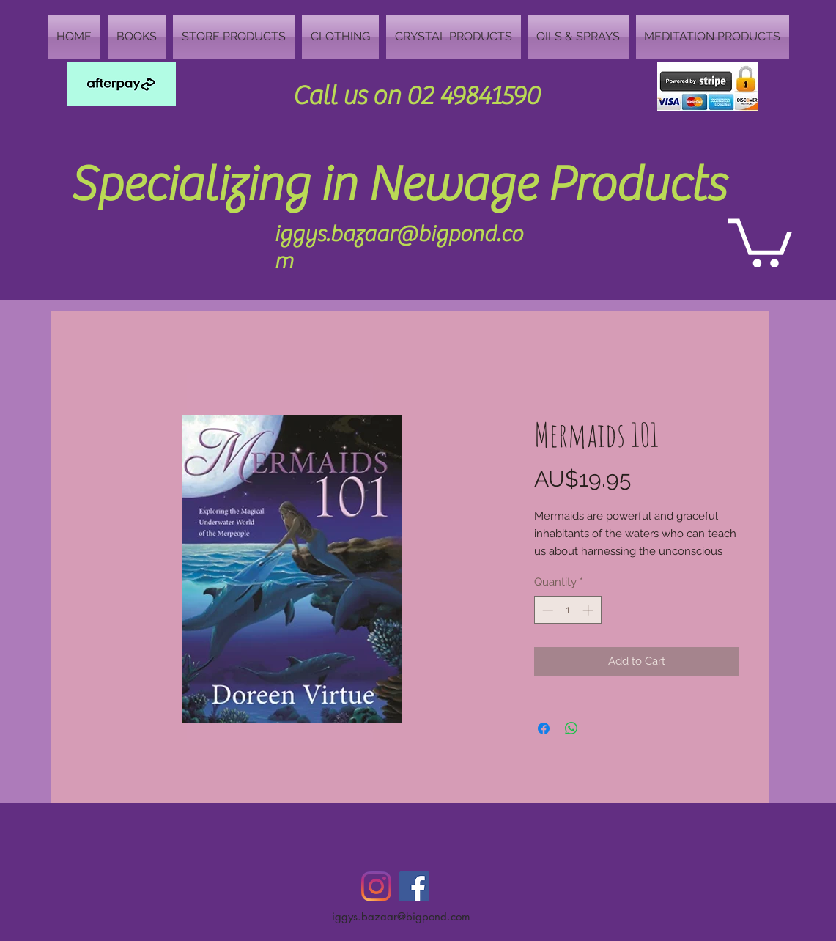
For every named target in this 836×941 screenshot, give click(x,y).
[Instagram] (376, 886)
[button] (760, 240)
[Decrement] (546, 610)
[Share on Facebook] (543, 728)
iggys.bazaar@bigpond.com (401, 916)
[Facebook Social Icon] (414, 886)
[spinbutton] (567, 610)
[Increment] (589, 610)
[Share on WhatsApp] (571, 728)
